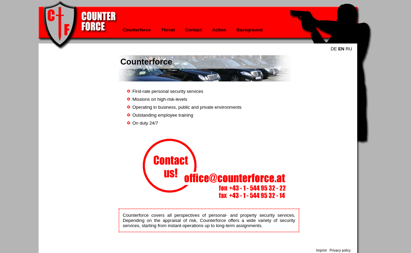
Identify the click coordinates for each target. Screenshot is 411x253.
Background (250, 29)
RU (348, 48)
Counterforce (137, 29)
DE (334, 48)
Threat (168, 29)
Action (219, 29)
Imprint (321, 250)
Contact (193, 29)
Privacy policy (340, 250)
